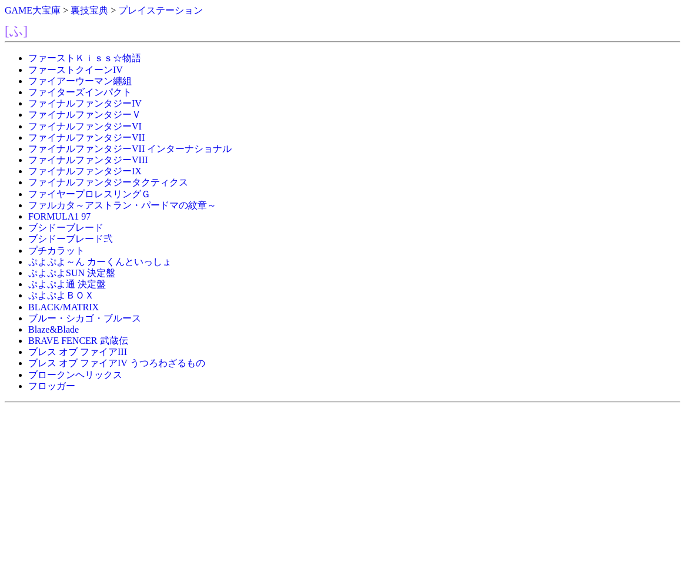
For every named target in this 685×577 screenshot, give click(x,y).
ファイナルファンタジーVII (86, 137)
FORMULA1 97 (59, 216)
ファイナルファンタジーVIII (88, 160)
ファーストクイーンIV (75, 70)
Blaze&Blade (53, 329)
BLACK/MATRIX (63, 307)
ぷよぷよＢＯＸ (61, 295)
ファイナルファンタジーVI (85, 126)
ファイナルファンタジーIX (85, 171)
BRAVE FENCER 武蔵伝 (78, 341)
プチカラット (56, 251)
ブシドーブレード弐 (70, 239)
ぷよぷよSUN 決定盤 (71, 273)
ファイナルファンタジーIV (85, 103)
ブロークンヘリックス (75, 375)
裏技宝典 (89, 10)
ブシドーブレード (65, 228)
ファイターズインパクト (80, 92)
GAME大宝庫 (33, 10)
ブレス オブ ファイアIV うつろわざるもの (116, 363)
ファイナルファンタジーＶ (84, 115)
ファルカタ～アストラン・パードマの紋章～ (122, 205)
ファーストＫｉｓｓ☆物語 (84, 58)
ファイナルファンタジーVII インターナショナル (130, 149)
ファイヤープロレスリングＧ (89, 194)
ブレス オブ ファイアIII (77, 352)
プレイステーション (160, 10)
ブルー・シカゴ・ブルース (84, 318)
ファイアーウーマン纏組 (80, 81)
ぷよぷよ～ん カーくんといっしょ (100, 262)
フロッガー (51, 386)
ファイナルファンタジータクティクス (108, 182)
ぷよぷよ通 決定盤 (67, 284)
